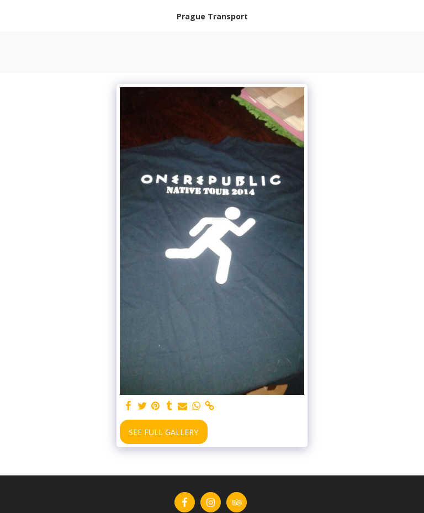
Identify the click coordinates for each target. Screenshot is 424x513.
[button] (12, 15)
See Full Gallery (163, 432)
